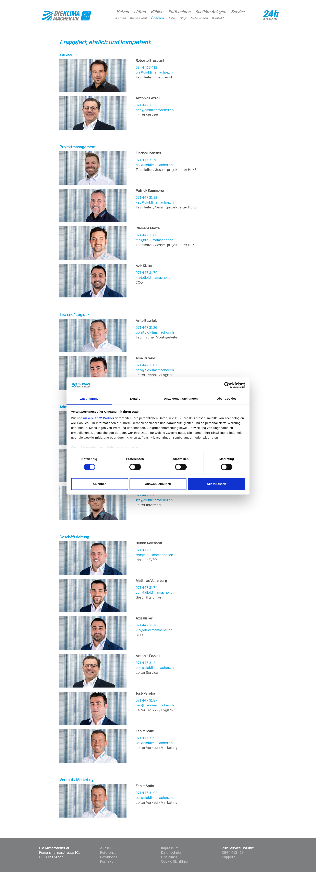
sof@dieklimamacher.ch (154, 743)
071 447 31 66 (146, 235)
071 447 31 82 (146, 198)
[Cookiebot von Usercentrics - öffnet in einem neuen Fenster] (227, 385)
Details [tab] (135, 398)
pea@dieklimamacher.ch (155, 110)
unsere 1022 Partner (98, 418)
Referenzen (199, 18)
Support (228, 857)
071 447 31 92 (146, 738)
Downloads (108, 857)
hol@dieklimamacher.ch (154, 165)
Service (237, 12)
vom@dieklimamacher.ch (155, 592)
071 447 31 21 (146, 105)
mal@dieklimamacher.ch (154, 240)
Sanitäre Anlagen (210, 12)
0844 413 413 (146, 67)
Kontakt (218, 18)
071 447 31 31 (146, 550)
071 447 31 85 (146, 495)
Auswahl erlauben (158, 484)
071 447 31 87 (146, 365)
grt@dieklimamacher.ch (154, 500)
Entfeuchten (179, 12)
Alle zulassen (216, 484)
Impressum (169, 848)
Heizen (122, 12)
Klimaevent (138, 18)
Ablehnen (99, 484)
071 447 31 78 (146, 160)
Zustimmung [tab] (89, 398)
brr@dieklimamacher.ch (154, 72)
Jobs (171, 18)
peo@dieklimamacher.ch (155, 370)
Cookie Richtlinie (174, 861)
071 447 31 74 (147, 588)
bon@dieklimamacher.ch (155, 332)
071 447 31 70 (146, 273)
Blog (182, 18)
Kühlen (157, 12)
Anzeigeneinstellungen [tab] (181, 398)
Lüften (140, 12)
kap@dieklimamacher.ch (155, 202)
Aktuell (120, 18)
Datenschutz (171, 853)
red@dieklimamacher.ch (154, 555)
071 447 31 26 (146, 328)
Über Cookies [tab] (227, 398)
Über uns (157, 18)
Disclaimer (169, 857)
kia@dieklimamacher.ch (154, 278)
